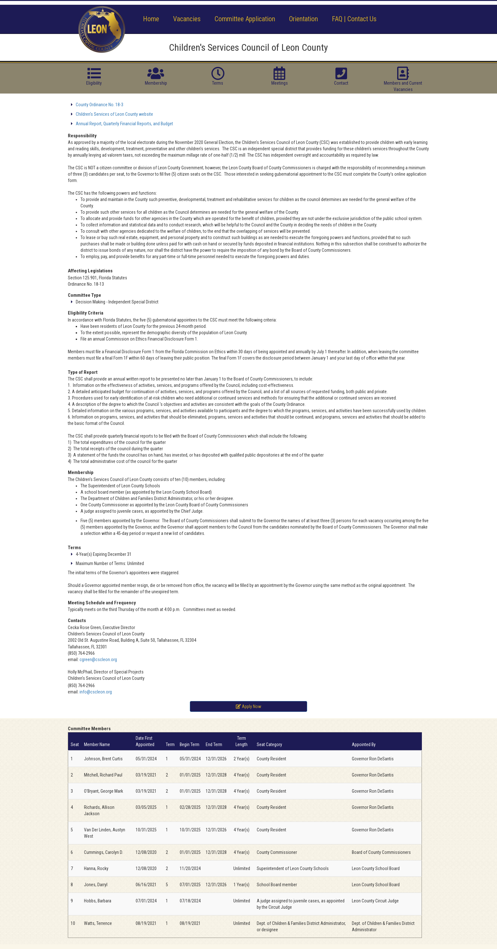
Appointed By (364, 744)
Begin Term (189, 744)
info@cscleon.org (96, 691)
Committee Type (84, 295)
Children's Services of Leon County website (114, 114)
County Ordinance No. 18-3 (99, 104)
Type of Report (83, 372)
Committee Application (245, 19)
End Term (214, 744)
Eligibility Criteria (85, 313)
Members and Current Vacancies (403, 83)
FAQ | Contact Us (354, 19)
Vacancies (187, 19)
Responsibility (82, 136)
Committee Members (89, 728)
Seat (75, 744)
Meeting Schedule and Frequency (102, 603)
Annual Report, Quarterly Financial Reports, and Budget (124, 123)
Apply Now (248, 706)
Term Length (242, 741)
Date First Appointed (145, 741)
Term (170, 744)
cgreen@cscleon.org (98, 659)
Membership (81, 472)
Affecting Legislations (90, 271)
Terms (74, 547)
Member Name (97, 744)
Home (151, 19)
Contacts (77, 620)
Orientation (303, 19)
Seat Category (269, 744)
